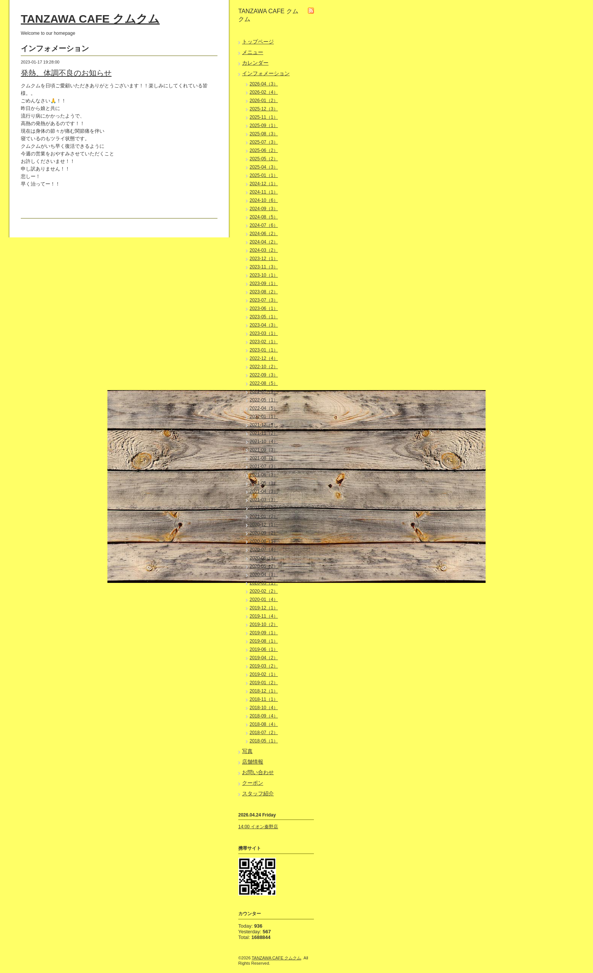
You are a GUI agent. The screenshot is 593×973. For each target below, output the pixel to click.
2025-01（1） (264, 175)
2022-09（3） (264, 375)
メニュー (252, 52)
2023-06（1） (264, 308)
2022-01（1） (264, 416)
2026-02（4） (264, 92)
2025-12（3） (264, 109)
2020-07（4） (264, 549)
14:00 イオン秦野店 (258, 826)
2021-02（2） (264, 508)
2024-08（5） (264, 217)
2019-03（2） (264, 666)
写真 (247, 751)
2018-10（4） (264, 707)
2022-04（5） (264, 408)
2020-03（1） (264, 583)
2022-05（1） (264, 400)
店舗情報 (252, 762)
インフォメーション (266, 73)
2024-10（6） (264, 200)
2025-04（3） (264, 167)
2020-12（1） (264, 524)
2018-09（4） (264, 716)
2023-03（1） (264, 333)
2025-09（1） (264, 125)
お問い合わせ (258, 772)
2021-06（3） (264, 474)
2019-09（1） (264, 632)
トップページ (258, 42)
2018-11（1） (264, 699)
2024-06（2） (264, 233)
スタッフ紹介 (258, 793)
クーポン (252, 783)
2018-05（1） (264, 741)
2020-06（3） (264, 558)
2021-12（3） (264, 425)
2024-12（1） (264, 183)
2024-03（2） (264, 250)
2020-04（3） (264, 574)
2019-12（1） (264, 607)
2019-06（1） (264, 649)
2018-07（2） (264, 732)
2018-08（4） (264, 724)
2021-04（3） (264, 491)
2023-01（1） (264, 350)
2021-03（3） (264, 499)
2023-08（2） (264, 291)
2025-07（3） (264, 142)
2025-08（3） (264, 133)
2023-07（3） (264, 300)
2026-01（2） (264, 100)
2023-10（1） (264, 275)
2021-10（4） (264, 441)
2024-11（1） (264, 192)
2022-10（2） (264, 366)
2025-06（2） (264, 150)
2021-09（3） (264, 449)
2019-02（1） (264, 674)
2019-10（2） (264, 624)
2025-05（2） (264, 158)
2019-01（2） (264, 682)
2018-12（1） (264, 691)
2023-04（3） (264, 325)
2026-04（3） (264, 84)
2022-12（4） (264, 358)
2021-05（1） (264, 483)
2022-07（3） (264, 391)
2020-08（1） (264, 541)
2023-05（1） (264, 316)
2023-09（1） (264, 283)
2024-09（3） (264, 208)
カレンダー (255, 63)
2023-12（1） (264, 258)
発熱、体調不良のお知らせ (66, 73)
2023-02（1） (264, 341)
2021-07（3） (264, 466)
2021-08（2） (264, 458)
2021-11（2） (264, 433)
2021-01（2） (264, 516)
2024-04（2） (264, 242)
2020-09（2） (264, 533)
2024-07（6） (264, 225)
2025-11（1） (264, 117)
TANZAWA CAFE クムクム (90, 18)
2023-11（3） (264, 267)
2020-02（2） (264, 591)
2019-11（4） (264, 616)
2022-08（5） (264, 383)
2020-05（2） (264, 566)
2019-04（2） (264, 657)
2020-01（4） (264, 599)
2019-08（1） (264, 641)
